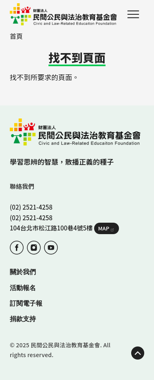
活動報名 (23, 287)
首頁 (16, 36)
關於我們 (23, 271)
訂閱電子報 (26, 303)
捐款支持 (23, 318)
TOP (137, 353)
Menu (133, 14)
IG (34, 248)
